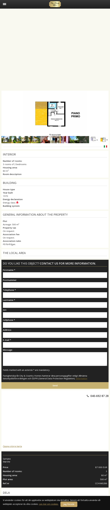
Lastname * (9, 300)
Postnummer (9, 280)
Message (7, 350)
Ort (4, 310)
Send (55, 385)
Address (7, 330)
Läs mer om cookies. (48, 504)
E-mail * (7, 340)
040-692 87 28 (99, 396)
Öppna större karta (12, 446)
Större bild (55, 134)
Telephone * (9, 290)
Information (81, 378)
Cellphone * (9, 320)
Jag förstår (68, 504)
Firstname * (9, 270)
